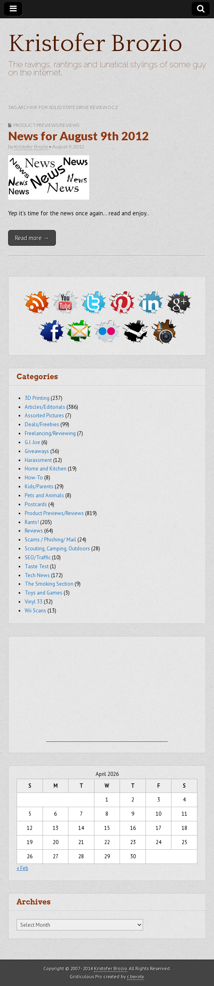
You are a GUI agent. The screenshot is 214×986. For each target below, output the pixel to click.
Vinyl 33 (34, 601)
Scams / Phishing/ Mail (50, 539)
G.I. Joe (32, 442)
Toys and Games (43, 592)
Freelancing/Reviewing (50, 433)
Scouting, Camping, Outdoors (57, 548)
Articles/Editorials (45, 407)
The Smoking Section (49, 583)
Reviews (34, 530)
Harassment (38, 460)
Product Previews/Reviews (46, 125)
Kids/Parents (39, 486)
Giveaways (37, 451)
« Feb (22, 868)
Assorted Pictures (44, 415)
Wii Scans (35, 610)
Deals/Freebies (42, 424)
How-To (34, 477)
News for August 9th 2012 (78, 136)
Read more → (32, 238)
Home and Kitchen (45, 468)
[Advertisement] (107, 691)
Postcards (36, 504)
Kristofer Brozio (95, 44)
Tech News (37, 575)
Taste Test (37, 566)
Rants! (32, 522)
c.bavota (135, 976)
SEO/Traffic (38, 557)
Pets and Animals (44, 495)
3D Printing (37, 398)
